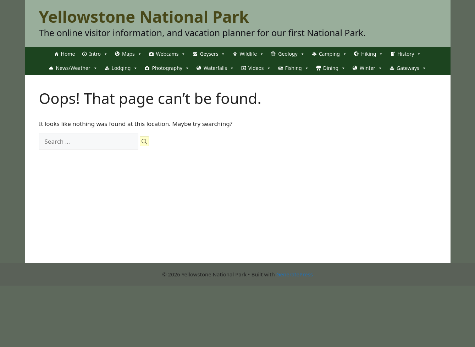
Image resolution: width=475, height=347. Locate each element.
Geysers (212, 54)
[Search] (144, 141)
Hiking (372, 54)
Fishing (297, 68)
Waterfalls (219, 68)
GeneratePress (294, 274)
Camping (333, 54)
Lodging (125, 68)
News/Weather (76, 68)
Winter (371, 68)
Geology (291, 54)
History (409, 54)
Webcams (171, 54)
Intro (98, 54)
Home (68, 53)
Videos (259, 68)
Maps (132, 54)
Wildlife (251, 54)
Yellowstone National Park (144, 16)
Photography (170, 68)
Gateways (411, 68)
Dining (334, 68)
